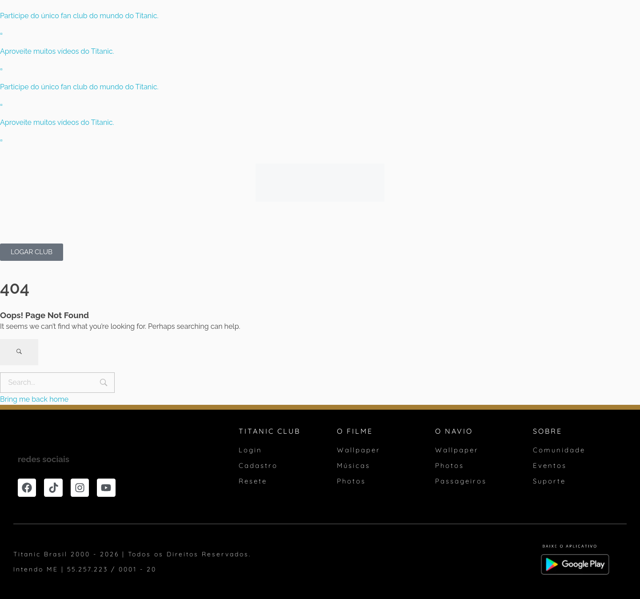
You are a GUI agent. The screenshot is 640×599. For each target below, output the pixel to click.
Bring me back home (34, 399)
